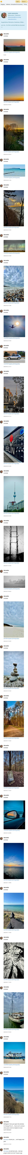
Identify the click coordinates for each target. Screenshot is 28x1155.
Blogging (3, 4)
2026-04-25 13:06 (7, 305)
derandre (6, 34)
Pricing (25, 4)
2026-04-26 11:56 (7, 180)
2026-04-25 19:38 (7, 255)
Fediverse (8, 4)
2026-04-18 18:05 (7, 641)
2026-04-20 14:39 (7, 516)
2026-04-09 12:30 (7, 1067)
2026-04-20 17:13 (7, 416)
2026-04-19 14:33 (7, 565)
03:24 (5, 55)
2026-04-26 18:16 (7, 154)
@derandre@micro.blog (14, 17)
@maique (6, 1139)
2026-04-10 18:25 (7, 1032)
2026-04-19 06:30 (7, 591)
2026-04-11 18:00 (7, 882)
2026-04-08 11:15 (7, 1117)
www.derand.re (12, 19)
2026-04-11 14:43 (7, 932)
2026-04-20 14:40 (7, 466)
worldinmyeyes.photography (12, 52)
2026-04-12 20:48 (7, 833)
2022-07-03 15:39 (7, 1132)
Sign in (17, 1)
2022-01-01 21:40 (7, 1144)
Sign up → (24, 1)
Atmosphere (13, 4)
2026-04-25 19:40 (7, 230)
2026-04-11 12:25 (7, 982)
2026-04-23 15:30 (7, 340)
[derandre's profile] (1, 34)
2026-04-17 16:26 (7, 740)
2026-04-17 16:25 (7, 790)
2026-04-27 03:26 (7, 104)
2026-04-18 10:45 (7, 691)
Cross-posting (19, 4)
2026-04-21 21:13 (7, 366)
